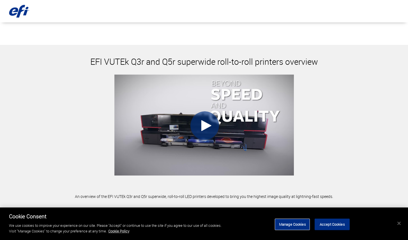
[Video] (204, 125)
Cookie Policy (118, 231)
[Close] (399, 224)
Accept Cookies (332, 225)
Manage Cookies (292, 225)
